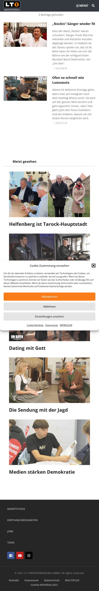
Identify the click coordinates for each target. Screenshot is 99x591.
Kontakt (14, 580)
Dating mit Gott (27, 348)
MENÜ (82, 6)
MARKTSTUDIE (16, 509)
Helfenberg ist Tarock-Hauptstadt (48, 224)
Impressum (31, 580)
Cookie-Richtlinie (35, 325)
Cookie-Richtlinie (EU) (44, 584)
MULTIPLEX (72, 580)
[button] (93, 265)
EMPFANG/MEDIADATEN (22, 520)
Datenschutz (51, 325)
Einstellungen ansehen (49, 316)
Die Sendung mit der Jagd (38, 410)
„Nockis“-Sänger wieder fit (73, 24)
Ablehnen (49, 306)
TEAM (10, 542)
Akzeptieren (49, 296)
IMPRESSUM (66, 325)
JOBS (10, 531)
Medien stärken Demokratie (42, 472)
